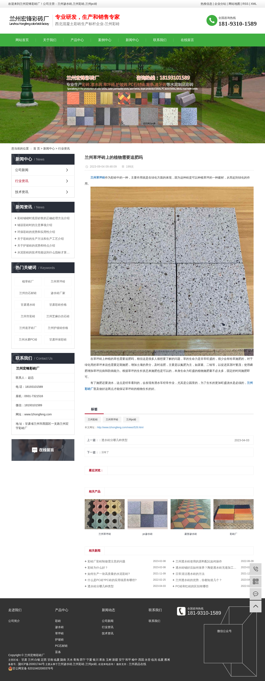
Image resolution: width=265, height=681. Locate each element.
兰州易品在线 (137, 664)
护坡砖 (59, 639)
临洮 (154, 659)
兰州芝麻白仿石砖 (58, 316)
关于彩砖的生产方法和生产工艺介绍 (40, 238)
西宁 (83, 659)
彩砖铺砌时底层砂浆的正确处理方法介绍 (43, 218)
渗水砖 (59, 627)
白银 (37, 659)
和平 (128, 659)
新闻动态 (108, 610)
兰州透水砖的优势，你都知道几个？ (199, 580)
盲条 (58, 652)
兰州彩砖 (93, 419)
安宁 (122, 659)
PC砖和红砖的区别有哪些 (192, 586)
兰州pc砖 (131, 419)
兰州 (31, 659)
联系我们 (159, 40)
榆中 (134, 659)
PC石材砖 (61, 645)
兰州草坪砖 (58, 281)
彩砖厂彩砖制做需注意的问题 (106, 561)
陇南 (63, 659)
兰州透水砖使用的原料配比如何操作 (199, 561)
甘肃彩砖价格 (58, 304)
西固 (141, 659)
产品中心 (77, 40)
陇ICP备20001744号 (31, 664)
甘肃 (24, 659)
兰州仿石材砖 (28, 293)
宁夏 (89, 659)
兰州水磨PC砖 (28, 339)
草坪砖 (59, 633)
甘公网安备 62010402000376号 (30, 668)
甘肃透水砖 (28, 304)
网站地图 (234, 3)
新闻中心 (132, 40)
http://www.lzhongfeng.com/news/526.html (120, 427)
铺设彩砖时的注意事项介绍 (34, 225)
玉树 (109, 659)
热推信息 (206, 3)
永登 (148, 659)
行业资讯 (64, 148)
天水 (70, 659)
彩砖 (58, 621)
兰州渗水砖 (65, 664)
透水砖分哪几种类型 (114, 440)
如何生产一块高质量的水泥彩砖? (109, 573)
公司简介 (14, 621)
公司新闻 (21, 170)
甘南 (50, 659)
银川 (96, 659)
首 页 (36, 148)
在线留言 (187, 40)
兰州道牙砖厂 (28, 328)
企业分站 (220, 3)
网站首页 (22, 40)
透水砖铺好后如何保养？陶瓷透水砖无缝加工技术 (207, 567)
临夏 (57, 659)
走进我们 (15, 610)
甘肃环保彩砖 (58, 339)
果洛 (102, 659)
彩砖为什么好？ (98, 567)
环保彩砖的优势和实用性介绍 (36, 231)
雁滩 (167, 659)
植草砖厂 (28, 281)
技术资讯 (21, 192)
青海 (76, 659)
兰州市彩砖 (28, 316)
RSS (245, 3)
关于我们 (49, 40)
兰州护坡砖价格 (58, 328)
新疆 (115, 659)
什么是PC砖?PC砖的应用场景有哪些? (112, 580)
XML (254, 3)
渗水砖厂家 (58, 293)
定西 (44, 659)
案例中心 (104, 40)
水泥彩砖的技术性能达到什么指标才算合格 (44, 252)
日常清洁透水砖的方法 (190, 573)
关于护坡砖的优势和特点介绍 (36, 245)
